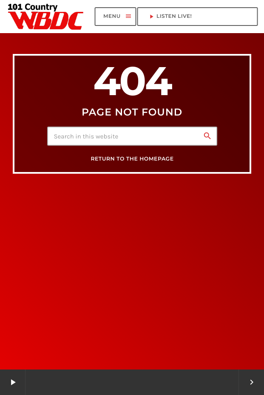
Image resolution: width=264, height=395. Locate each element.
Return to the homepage (132, 159)
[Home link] (45, 16)
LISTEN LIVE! (197, 16)
